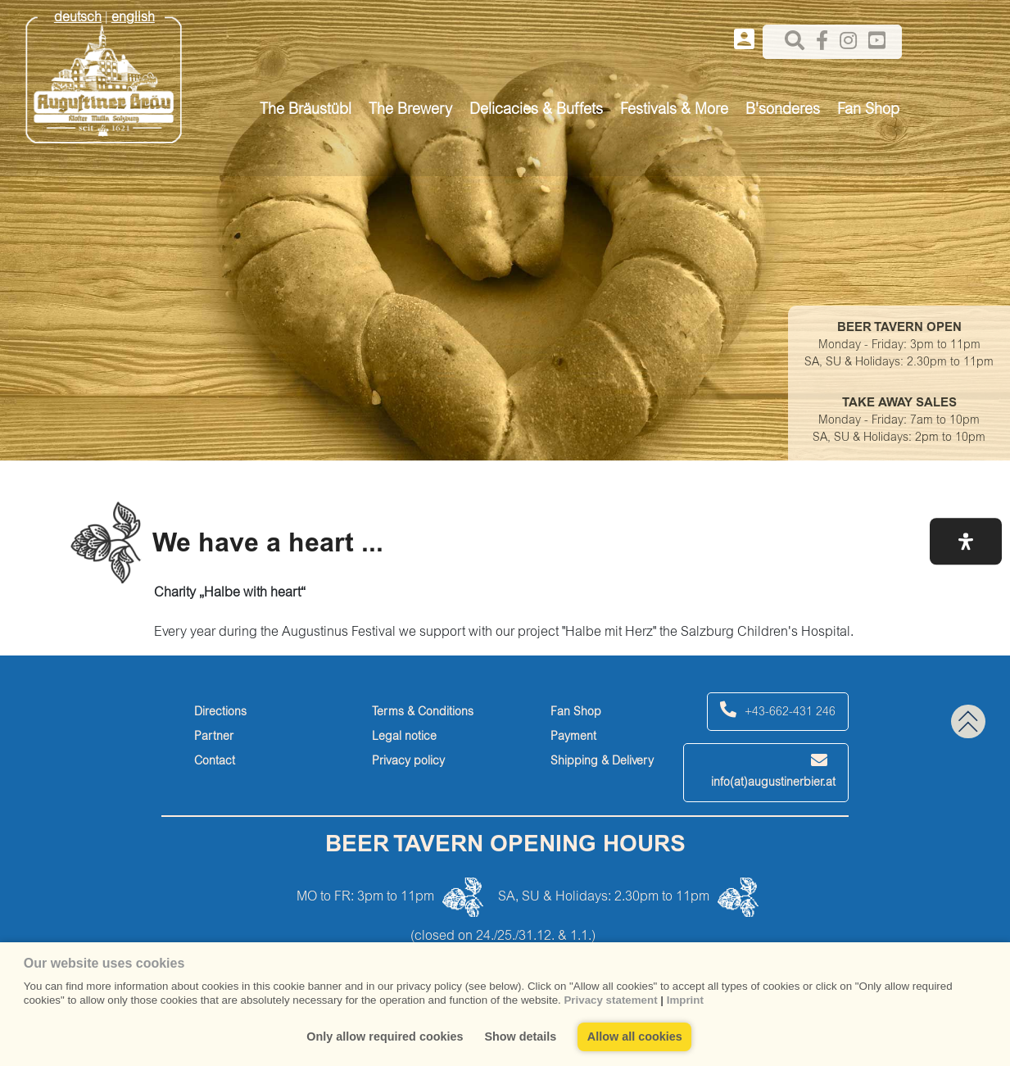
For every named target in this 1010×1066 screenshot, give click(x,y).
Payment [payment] (573, 737)
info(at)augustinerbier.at (773, 770)
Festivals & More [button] (674, 110)
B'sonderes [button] (782, 110)
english (133, 18)
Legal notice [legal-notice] (404, 737)
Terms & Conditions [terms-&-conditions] (422, 713)
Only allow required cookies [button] (384, 1036)
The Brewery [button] (410, 110)
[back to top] (968, 721)
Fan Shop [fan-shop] (575, 713)
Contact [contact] (214, 762)
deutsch (78, 18)
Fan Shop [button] (868, 110)
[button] (966, 541)
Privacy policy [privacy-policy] (408, 762)
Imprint (685, 1000)
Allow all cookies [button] (634, 1036)
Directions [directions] (220, 713)
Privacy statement (610, 1000)
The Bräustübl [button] (305, 110)
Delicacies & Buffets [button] (536, 110)
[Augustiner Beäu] (104, 74)
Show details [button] (520, 1036)
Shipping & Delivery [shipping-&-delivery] (602, 762)
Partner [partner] (213, 737)
